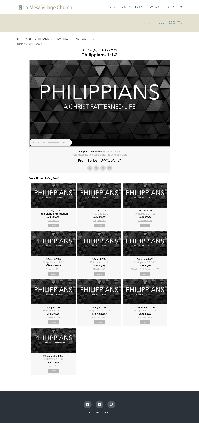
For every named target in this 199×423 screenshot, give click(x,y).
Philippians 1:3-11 (145, 213)
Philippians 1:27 (99, 262)
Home (91, 412)
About (99, 412)
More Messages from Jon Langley (89, 155)
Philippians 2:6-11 (53, 310)
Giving (107, 412)
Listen (53, 225)
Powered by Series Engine (159, 382)
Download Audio (119, 155)
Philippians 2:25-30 (53, 359)
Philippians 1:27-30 (152, 269)
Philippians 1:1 (53, 221)
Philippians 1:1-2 (111, 151)
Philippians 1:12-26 (53, 262)
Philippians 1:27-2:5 (145, 262)
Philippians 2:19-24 (145, 310)
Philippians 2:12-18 (99, 310)
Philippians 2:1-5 (137, 269)
